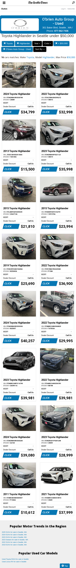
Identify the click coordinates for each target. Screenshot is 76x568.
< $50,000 (61, 43)
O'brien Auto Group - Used (17, 49)
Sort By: (39, 49)
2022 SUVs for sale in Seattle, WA (14, 542)
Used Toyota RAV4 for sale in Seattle (15, 559)
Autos (4, 9)
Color (47, 43)
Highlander (23, 43)
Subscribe (71, 9)
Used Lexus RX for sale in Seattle (14, 562)
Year (37, 43)
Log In (63, 9)
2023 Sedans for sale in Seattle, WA (15, 540)
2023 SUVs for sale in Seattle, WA (14, 537)
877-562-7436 (61, 31)
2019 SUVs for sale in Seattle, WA (14, 545)
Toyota (8, 43)
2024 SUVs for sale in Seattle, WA (14, 535)
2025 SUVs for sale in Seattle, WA (14, 532)
